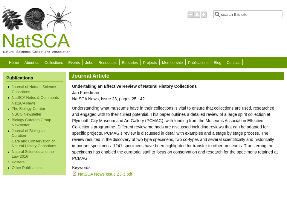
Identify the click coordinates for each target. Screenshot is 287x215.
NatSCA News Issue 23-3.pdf (105, 174)
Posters (18, 162)
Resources (108, 63)
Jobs (89, 63)
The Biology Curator (28, 109)
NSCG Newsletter (26, 114)
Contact (233, 63)
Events (74, 63)
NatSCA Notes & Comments (35, 98)
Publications (198, 63)
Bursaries (130, 63)
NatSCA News (24, 103)
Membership (172, 63)
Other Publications (27, 168)
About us (31, 63)
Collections (54, 63)
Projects (150, 63)
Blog (217, 63)
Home (14, 63)
